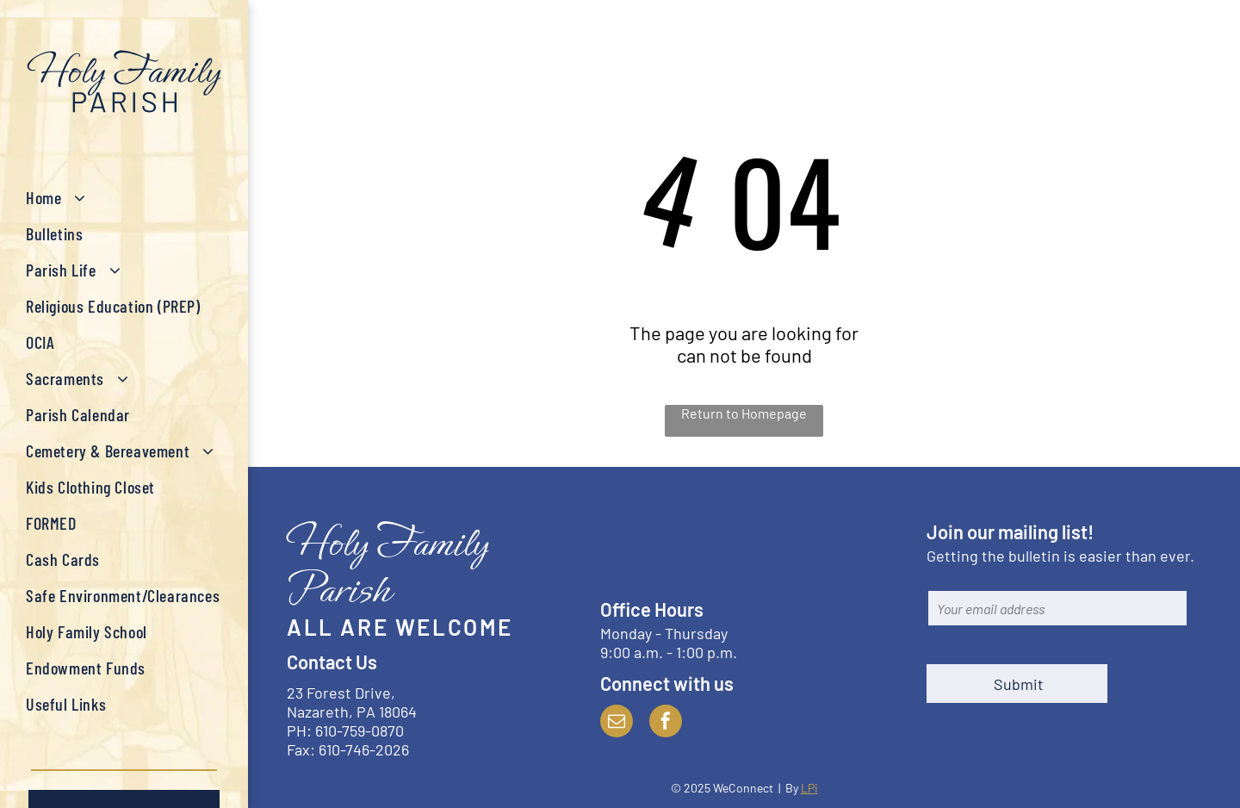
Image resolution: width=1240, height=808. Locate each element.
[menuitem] (124, 197)
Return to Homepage (744, 413)
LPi (809, 787)
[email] (616, 723)
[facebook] (665, 723)
